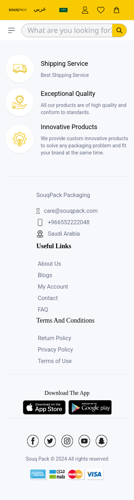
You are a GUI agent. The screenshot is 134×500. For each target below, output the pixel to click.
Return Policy (54, 338)
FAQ (43, 309)
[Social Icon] (32, 441)
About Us (49, 263)
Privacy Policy (55, 349)
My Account (53, 286)
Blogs (45, 275)
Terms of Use (55, 361)
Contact (48, 298)
